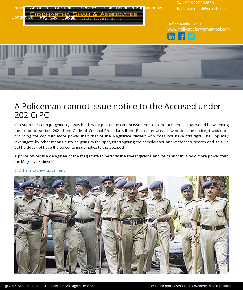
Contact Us (22, 17)
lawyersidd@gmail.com (201, 8)
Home (17, 7)
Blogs (69, 17)
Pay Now (48, 17)
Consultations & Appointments (133, 7)
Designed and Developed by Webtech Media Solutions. (192, 286)
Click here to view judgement (39, 170)
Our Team (64, 7)
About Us (39, 7)
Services (89, 7)
